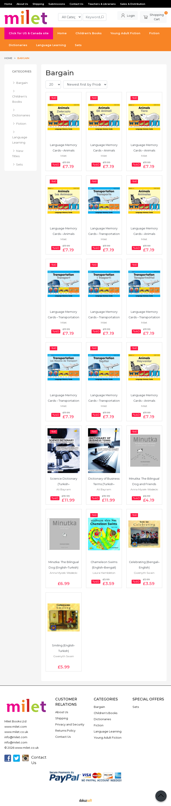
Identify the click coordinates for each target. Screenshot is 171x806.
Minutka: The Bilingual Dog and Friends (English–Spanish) (144, 484)
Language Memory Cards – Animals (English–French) (64, 234)
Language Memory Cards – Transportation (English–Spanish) (104, 234)
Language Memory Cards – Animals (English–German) (144, 150)
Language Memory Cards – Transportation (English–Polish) (64, 317)
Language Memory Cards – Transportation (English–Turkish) (104, 401)
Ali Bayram (63, 489)
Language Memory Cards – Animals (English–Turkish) (144, 401)
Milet (64, 155)
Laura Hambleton (104, 572)
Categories (21, 71)
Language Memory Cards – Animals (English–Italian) (104, 150)
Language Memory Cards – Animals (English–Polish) (64, 150)
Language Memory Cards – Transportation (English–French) (64, 401)
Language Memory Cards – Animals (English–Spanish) (144, 234)
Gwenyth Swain (144, 572)
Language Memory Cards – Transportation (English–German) (145, 317)
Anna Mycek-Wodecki (144, 489)
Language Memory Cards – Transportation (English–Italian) (104, 317)
